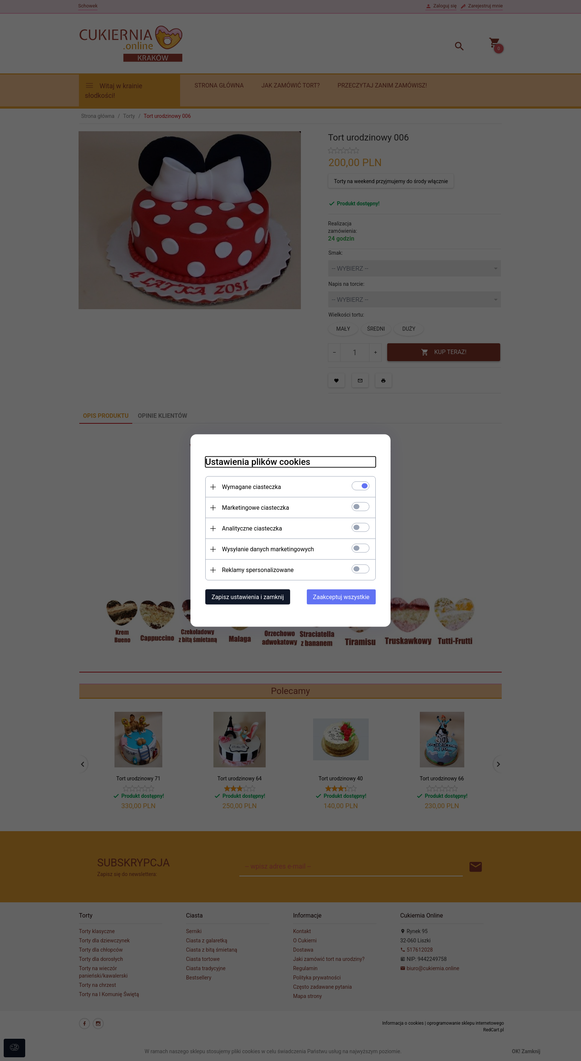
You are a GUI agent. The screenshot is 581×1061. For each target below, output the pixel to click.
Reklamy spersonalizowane (257, 570)
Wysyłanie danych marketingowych (268, 549)
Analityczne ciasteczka (252, 528)
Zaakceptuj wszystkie (341, 597)
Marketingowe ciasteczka (255, 507)
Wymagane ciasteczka (251, 486)
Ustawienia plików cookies (257, 462)
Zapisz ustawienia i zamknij (248, 597)
